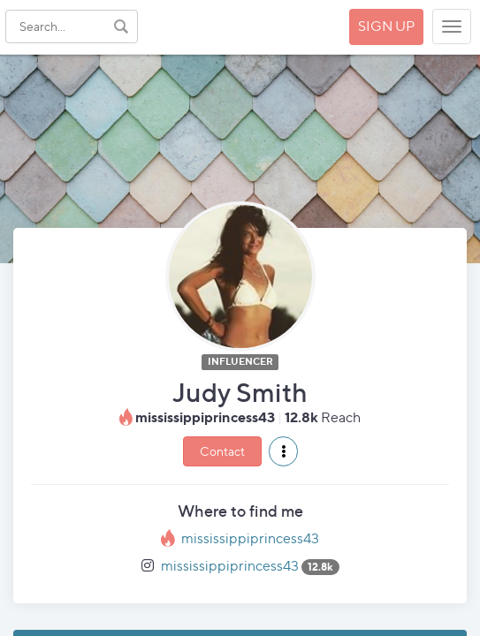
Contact (222, 450)
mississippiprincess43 (250, 538)
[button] (283, 451)
